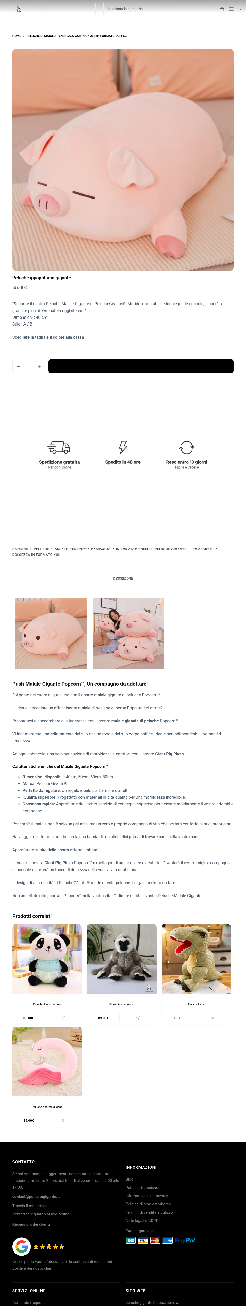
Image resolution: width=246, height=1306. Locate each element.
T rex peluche (196, 1004)
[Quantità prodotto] (29, 366)
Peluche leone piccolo (47, 1004)
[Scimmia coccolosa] (122, 959)
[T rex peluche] (196, 959)
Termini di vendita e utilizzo (149, 1214)
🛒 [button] (63, 1018)
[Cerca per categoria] (173, 9)
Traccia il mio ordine (29, 1208)
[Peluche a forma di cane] (47, 1062)
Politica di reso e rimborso (148, 1206)
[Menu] (231, 9)
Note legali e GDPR (142, 1222)
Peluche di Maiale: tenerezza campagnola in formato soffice (93, 549)
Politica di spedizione (144, 1189)
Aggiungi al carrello (141, 366)
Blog (129, 1181)
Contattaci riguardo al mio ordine (40, 1216)
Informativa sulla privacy (147, 1198)
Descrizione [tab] (123, 578)
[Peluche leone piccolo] (47, 959)
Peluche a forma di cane (47, 1108)
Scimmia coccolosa (121, 1004)
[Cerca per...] (99, 9)
